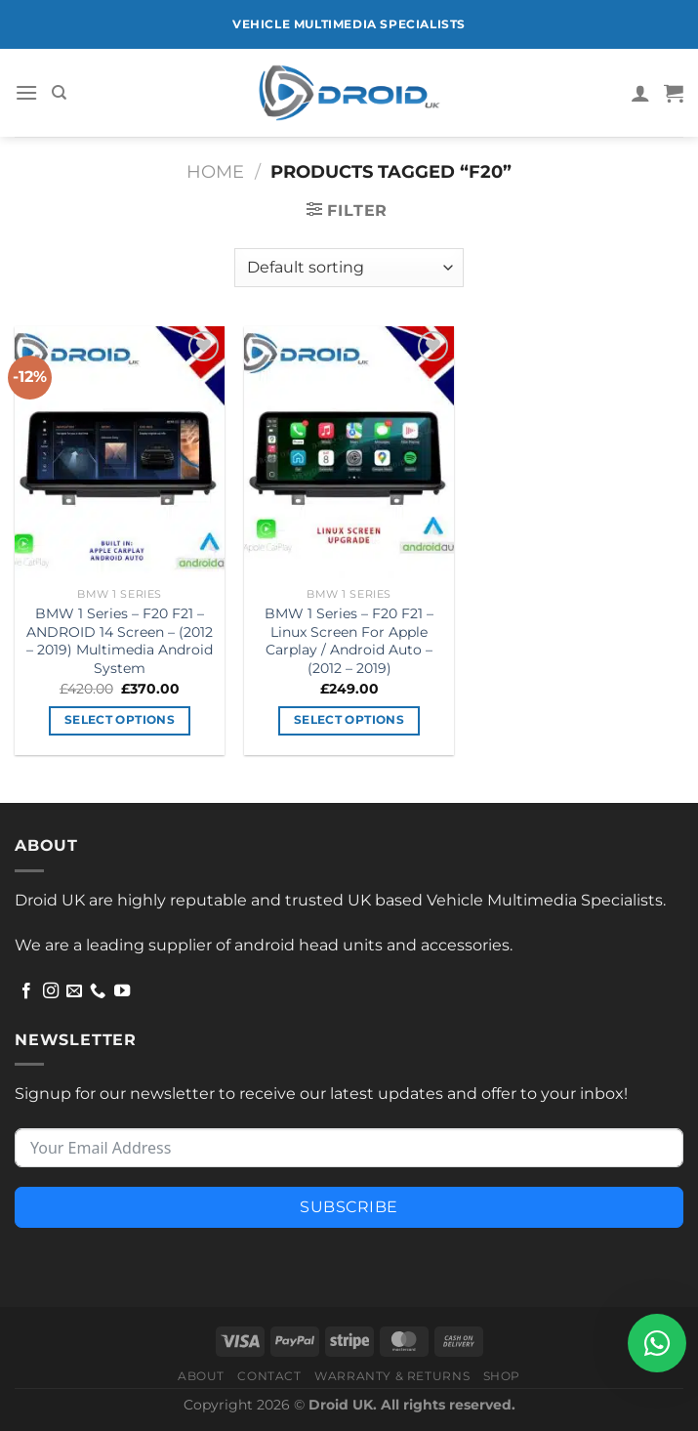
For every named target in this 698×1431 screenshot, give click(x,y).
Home (215, 171)
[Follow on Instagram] (51, 991)
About (201, 1375)
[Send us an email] (74, 991)
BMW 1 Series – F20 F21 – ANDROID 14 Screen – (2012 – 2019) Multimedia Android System (119, 641)
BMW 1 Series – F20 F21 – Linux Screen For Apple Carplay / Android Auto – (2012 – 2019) (349, 641)
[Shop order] (348, 267)
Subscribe (348, 1207)
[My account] (640, 92)
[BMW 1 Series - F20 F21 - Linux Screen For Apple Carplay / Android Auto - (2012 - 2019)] (349, 452)
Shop (501, 1375)
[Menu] (26, 92)
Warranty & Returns (392, 1375)
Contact (269, 1375)
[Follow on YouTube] (122, 991)
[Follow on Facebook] (26, 991)
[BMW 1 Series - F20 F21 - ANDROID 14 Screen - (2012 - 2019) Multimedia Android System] (120, 452)
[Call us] (97, 991)
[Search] (59, 92)
